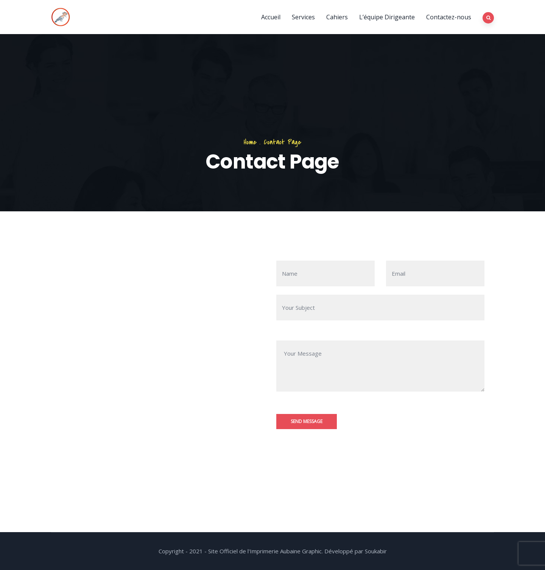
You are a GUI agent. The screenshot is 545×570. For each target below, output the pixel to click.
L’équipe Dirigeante (387, 17)
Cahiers (337, 17)
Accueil (270, 17)
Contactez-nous (448, 17)
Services (303, 17)
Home (250, 142)
